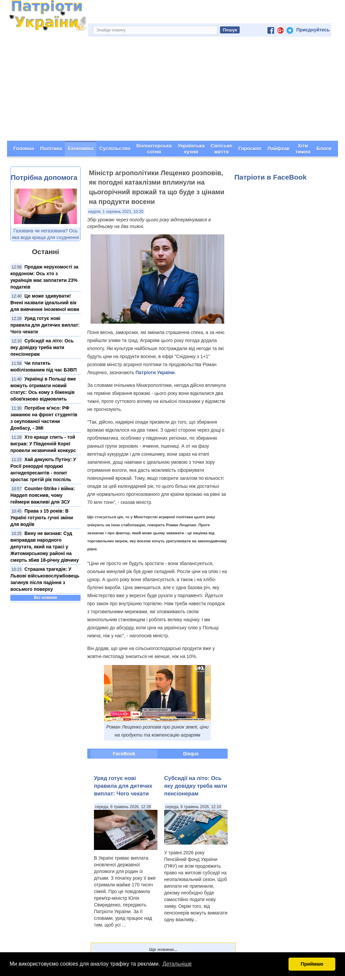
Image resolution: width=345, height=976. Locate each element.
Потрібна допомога (44, 177)
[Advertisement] (172, 90)
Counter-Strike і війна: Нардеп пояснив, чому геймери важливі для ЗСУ (42, 495)
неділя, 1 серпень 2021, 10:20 (115, 211)
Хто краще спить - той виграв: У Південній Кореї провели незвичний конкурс (43, 443)
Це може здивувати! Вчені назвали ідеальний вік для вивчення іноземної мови (44, 302)
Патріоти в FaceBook (270, 177)
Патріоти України (155, 372)
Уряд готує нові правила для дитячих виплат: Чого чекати (45, 325)
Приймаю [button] (312, 964)
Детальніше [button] (177, 964)
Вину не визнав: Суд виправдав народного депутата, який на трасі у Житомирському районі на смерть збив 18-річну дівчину (44, 547)
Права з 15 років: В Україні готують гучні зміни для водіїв (41, 517)
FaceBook (124, 753)
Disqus (191, 753)
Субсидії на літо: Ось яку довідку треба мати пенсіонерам (42, 347)
